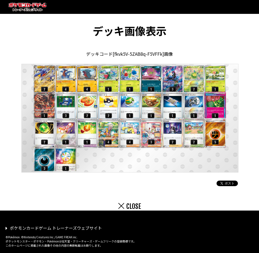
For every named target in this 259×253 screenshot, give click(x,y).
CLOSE (133, 206)
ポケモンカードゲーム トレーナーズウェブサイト (56, 228)
